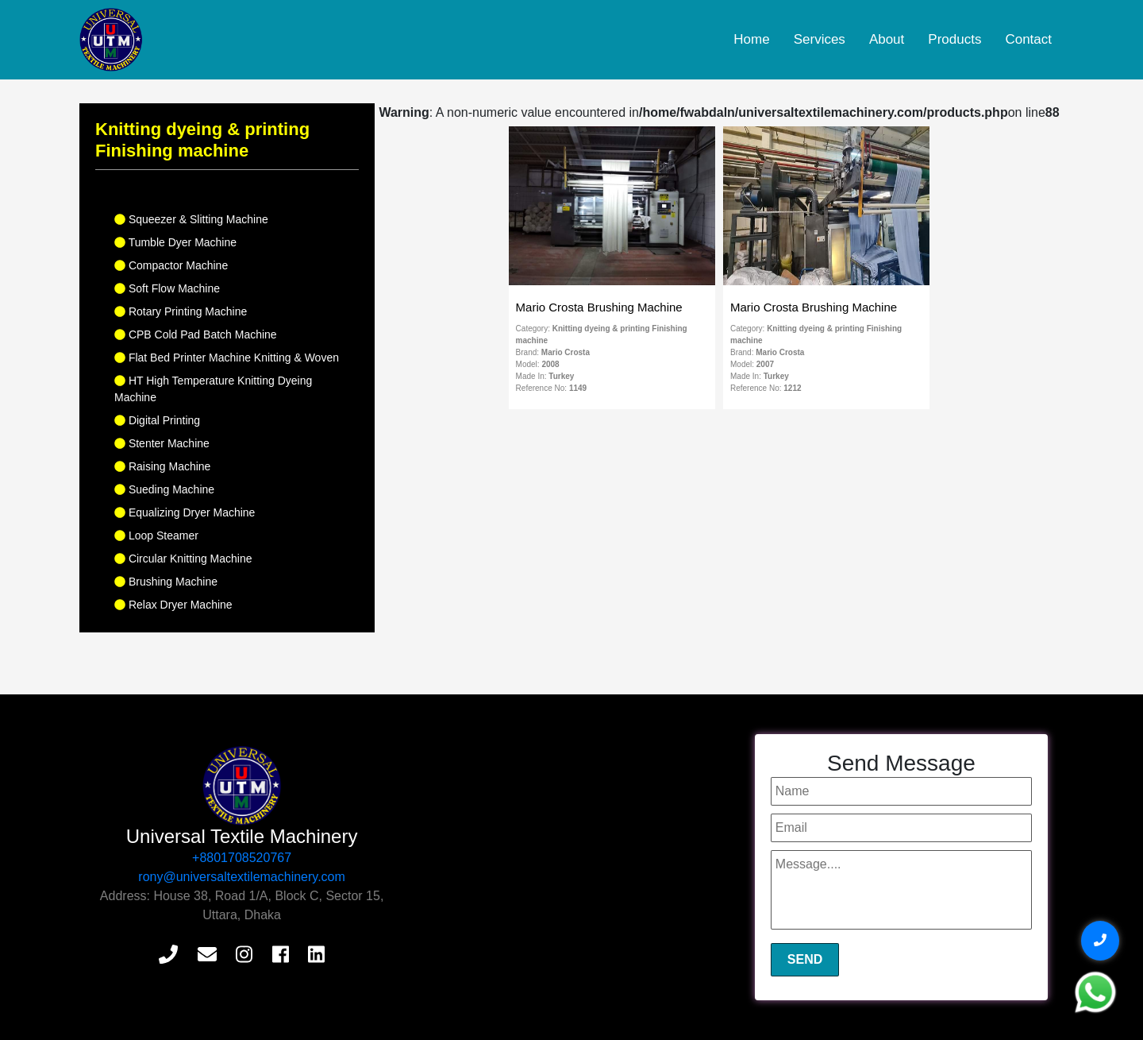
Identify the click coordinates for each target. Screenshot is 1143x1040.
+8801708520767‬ (241, 857)
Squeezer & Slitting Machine (191, 219)
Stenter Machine (162, 443)
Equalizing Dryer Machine (184, 512)
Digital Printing (157, 420)
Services (819, 39)
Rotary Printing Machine (180, 311)
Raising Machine (162, 466)
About (886, 39)
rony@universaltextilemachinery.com (241, 876)
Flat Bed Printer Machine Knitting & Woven (226, 357)
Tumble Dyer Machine (175, 242)
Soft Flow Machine (167, 288)
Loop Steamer (156, 535)
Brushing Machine (165, 581)
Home (751, 39)
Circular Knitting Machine (183, 558)
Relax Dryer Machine (173, 604)
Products (954, 39)
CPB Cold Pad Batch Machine (195, 334)
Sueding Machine (164, 489)
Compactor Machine (171, 265)
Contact (1028, 39)
